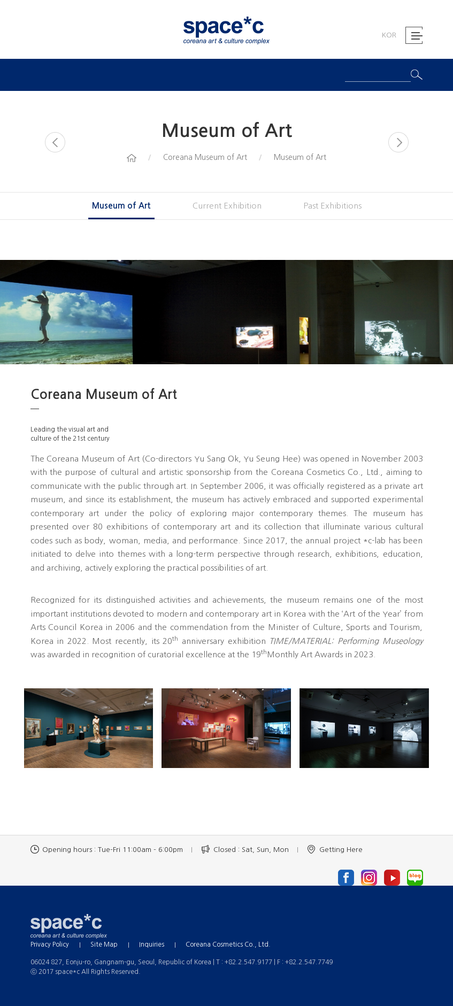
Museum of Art (121, 206)
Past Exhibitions (332, 206)
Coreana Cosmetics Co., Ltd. (228, 944)
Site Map (104, 944)
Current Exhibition (227, 206)
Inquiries (151, 944)
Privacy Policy (49, 944)
